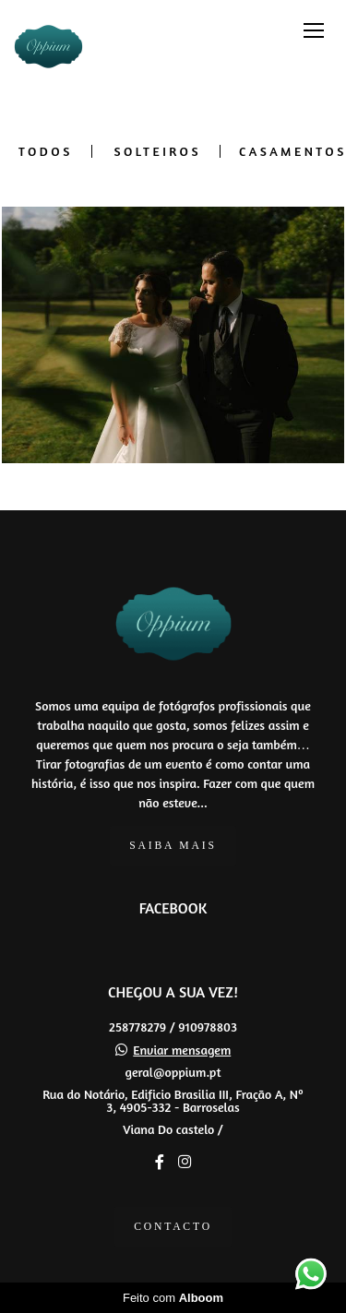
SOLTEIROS (157, 151)
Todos (45, 151)
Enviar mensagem (182, 1050)
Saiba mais (172, 846)
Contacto (173, 1227)
